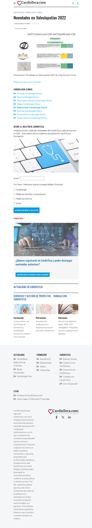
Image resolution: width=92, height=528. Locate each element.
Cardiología (21, 189)
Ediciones (62, 317)
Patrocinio (41, 317)
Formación (19, 317)
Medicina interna (24, 198)
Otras (18, 203)
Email (17, 178)
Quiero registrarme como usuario (32, 275)
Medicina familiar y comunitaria (30, 194)
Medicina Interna (21, 28)
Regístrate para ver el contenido (27, 82)
